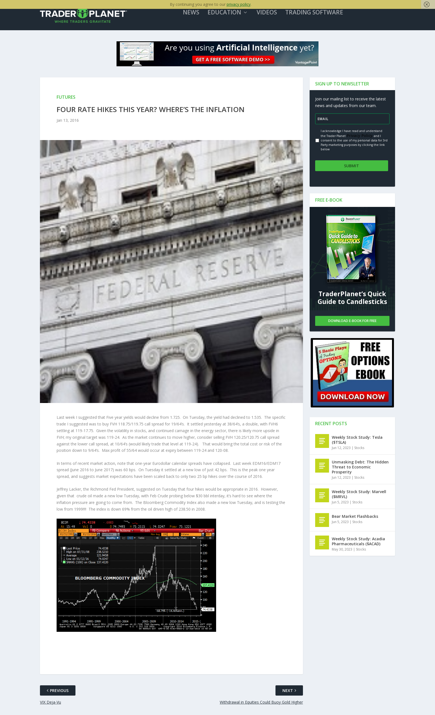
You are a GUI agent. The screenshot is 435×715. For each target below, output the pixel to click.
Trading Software (320, 16)
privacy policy (239, 4)
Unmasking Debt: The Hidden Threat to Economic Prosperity (360, 468)
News (196, 16)
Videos (272, 16)
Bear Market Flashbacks (355, 517)
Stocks (359, 449)
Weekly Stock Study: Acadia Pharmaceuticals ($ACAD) (358, 542)
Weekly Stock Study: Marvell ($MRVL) (359, 495)
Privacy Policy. (360, 139)
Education (230, 16)
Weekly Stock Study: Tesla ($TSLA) (357, 441)
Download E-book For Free (352, 322)
